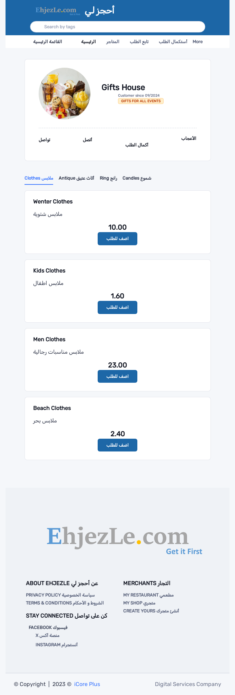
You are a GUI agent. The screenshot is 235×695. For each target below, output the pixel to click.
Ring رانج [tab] (108, 178)
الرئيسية (88, 41)
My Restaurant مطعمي (148, 595)
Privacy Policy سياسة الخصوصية (60, 595)
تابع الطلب (139, 41)
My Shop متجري (139, 603)
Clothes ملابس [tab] (39, 178)
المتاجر (112, 41)
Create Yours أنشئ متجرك (151, 610)
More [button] (198, 41)
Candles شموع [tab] (137, 178)
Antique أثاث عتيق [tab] (76, 178)
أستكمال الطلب (173, 41)
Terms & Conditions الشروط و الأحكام (65, 603)
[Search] (117, 26)
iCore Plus (86, 684)
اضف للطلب (117, 238)
